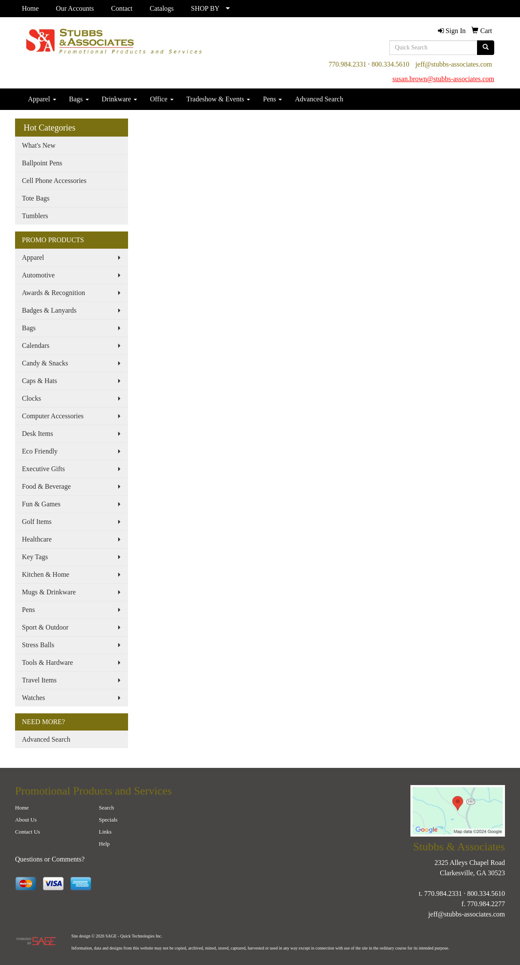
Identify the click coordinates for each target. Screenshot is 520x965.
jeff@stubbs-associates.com (454, 64)
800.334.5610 (391, 64)
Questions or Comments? (50, 859)
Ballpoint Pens (42, 163)
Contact (122, 8)
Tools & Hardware (47, 662)
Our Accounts (75, 8)
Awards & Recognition (53, 292)
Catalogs (162, 8)
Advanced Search (319, 99)
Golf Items (37, 521)
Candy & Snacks (45, 363)
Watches (33, 697)
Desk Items (37, 433)
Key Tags (35, 556)
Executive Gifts (43, 468)
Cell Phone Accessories (54, 180)
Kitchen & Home (45, 574)
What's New (38, 145)
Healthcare (37, 539)
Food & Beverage (46, 486)
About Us (26, 819)
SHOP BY (205, 8)
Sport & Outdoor (45, 627)
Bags (79, 99)
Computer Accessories (53, 416)
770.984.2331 (348, 64)
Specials (108, 819)
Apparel (42, 99)
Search (106, 807)
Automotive (38, 275)
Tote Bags (35, 198)
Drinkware (119, 99)
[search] (485, 47)
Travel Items (39, 680)
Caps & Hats (39, 380)
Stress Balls (38, 644)
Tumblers (35, 215)
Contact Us (27, 831)
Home (30, 8)
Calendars (35, 345)
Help (104, 843)
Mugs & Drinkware (49, 592)
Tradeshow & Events (219, 99)
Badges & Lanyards (49, 310)
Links (105, 831)
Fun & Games (41, 504)
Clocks (31, 398)
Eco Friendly (40, 451)
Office (162, 99)
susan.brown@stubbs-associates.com (443, 78)
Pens (272, 99)
